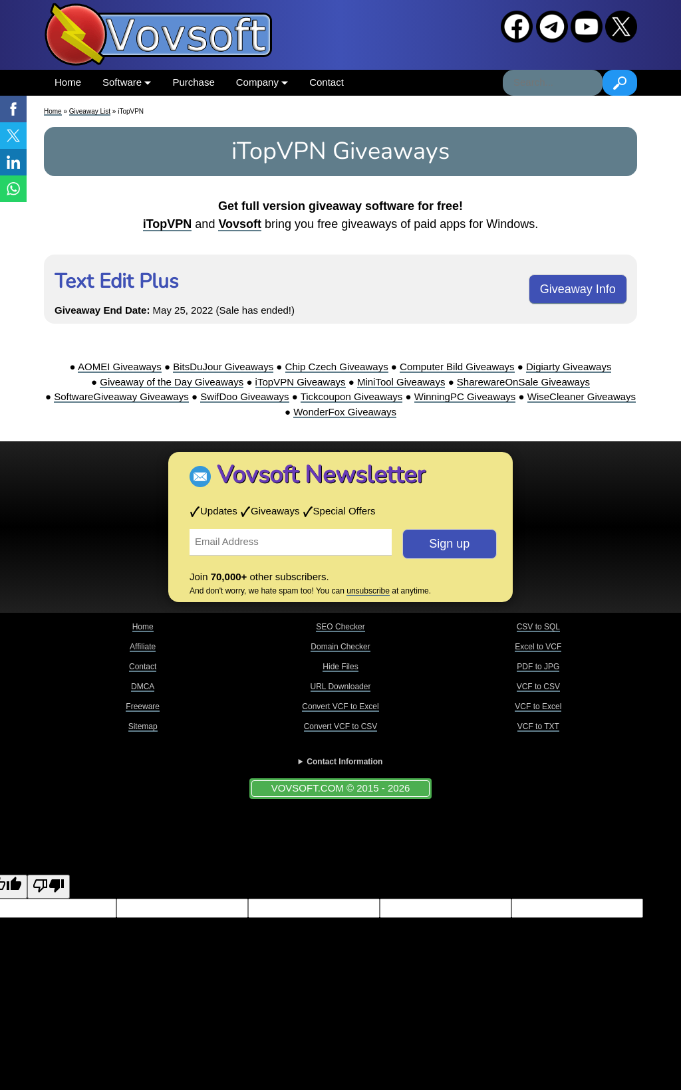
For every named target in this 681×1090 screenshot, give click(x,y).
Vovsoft (239, 224)
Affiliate (143, 646)
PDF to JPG (538, 666)
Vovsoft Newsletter (321, 475)
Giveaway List (89, 111)
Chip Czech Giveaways (336, 366)
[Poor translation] (48, 887)
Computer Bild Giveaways (457, 366)
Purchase (193, 82)
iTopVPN (167, 224)
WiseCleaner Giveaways (581, 396)
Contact (326, 82)
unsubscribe (368, 591)
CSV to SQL (538, 626)
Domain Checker (340, 646)
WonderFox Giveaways (344, 411)
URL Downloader (341, 686)
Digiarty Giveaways (568, 366)
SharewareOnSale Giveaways (523, 381)
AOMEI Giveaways (120, 366)
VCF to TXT (538, 726)
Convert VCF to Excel (340, 706)
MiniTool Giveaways (401, 381)
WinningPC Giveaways (465, 396)
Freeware (143, 706)
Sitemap (143, 726)
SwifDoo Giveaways (244, 396)
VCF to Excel (538, 706)
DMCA (142, 686)
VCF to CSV (538, 686)
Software (126, 82)
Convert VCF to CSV (341, 726)
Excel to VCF (538, 646)
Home (68, 82)
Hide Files (340, 666)
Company (262, 82)
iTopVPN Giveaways (300, 381)
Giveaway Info (578, 289)
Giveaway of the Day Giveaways (171, 381)
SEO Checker (340, 626)
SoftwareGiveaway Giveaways (121, 396)
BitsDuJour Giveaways (223, 366)
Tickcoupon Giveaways (352, 396)
